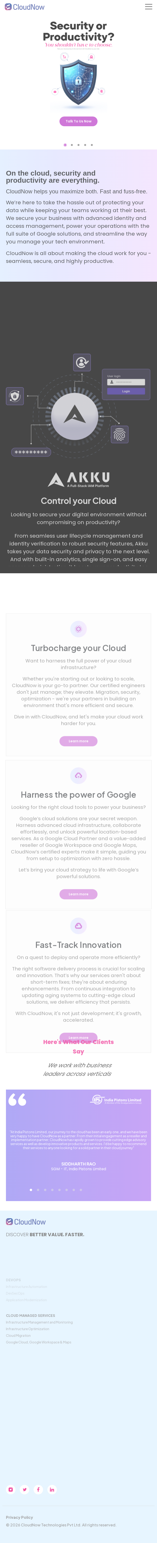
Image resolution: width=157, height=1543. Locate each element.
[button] (65, 145)
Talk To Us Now (79, 121)
